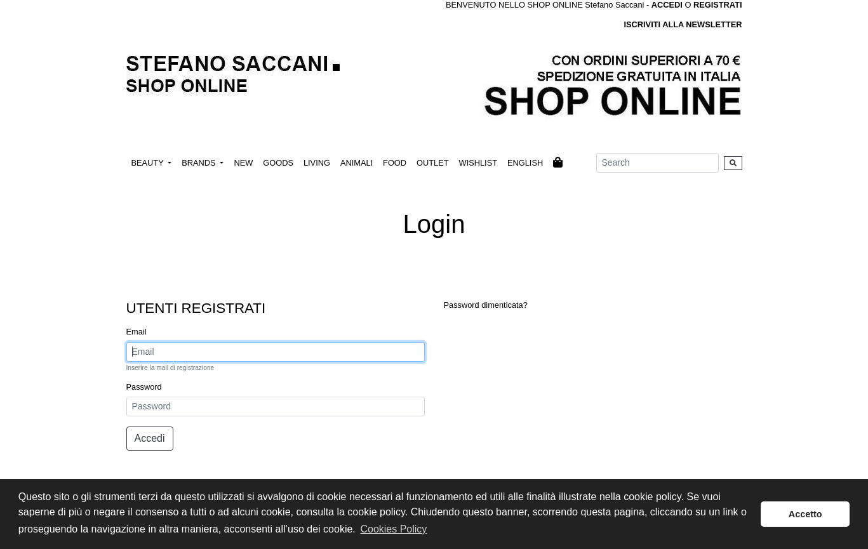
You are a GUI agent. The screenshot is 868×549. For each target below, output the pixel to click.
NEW (243, 163)
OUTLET (432, 163)
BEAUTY (148, 163)
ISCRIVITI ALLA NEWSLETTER (683, 24)
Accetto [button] (805, 514)
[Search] (657, 163)
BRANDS (200, 163)
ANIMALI (356, 163)
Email (136, 331)
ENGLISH (525, 163)
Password (144, 387)
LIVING (317, 163)
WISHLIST (478, 163)
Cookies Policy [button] (393, 529)
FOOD (394, 163)
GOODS (278, 163)
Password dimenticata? (486, 305)
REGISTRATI (717, 5)
